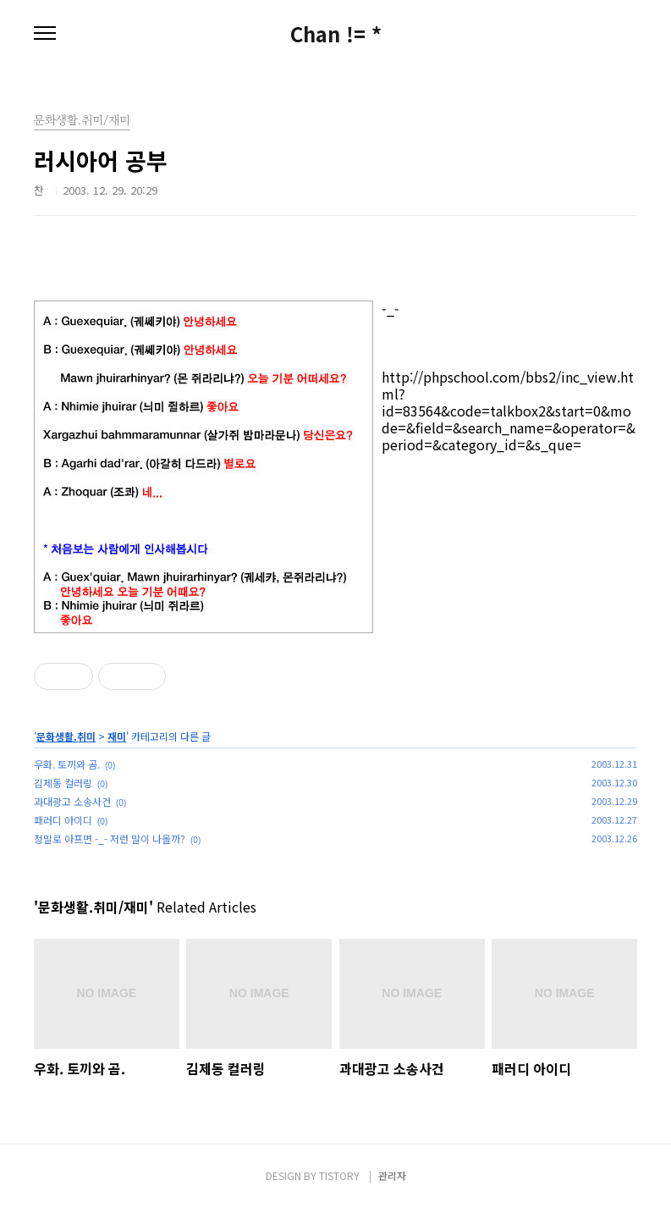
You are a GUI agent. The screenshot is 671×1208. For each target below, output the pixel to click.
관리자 (392, 1175)
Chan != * (336, 34)
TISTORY (339, 1175)
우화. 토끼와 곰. (67, 764)
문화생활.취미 (66, 736)
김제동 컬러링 (63, 782)
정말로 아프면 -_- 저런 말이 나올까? (109, 838)
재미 (116, 736)
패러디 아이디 (63, 820)
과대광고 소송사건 (72, 801)
